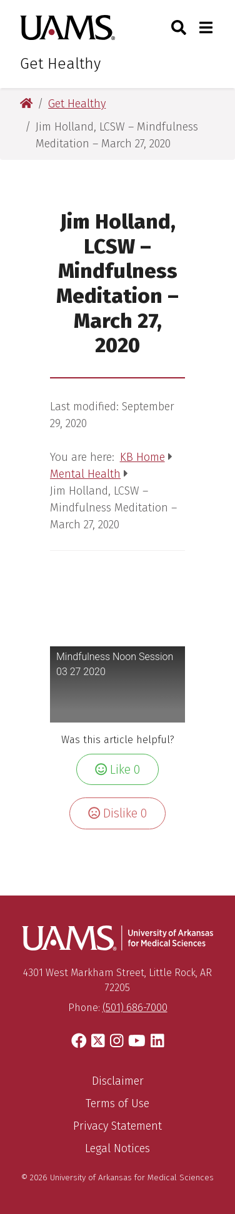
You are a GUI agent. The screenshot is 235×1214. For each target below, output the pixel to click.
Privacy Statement (117, 1126)
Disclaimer (118, 1081)
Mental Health (85, 474)
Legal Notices (117, 1148)
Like (117, 769)
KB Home (142, 457)
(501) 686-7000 (135, 1008)
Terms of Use (117, 1103)
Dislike (117, 813)
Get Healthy (60, 63)
